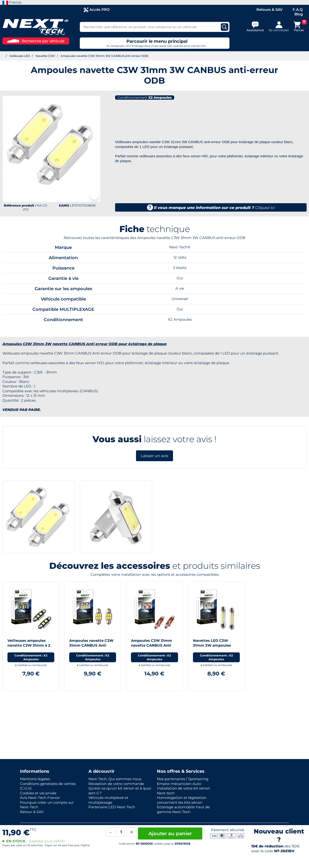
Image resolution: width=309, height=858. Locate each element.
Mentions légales (35, 779)
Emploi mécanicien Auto (179, 783)
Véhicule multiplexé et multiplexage (108, 800)
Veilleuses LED (19, 56)
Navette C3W (45, 56)
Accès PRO (97, 9)
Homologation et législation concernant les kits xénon (181, 800)
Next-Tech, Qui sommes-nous (114, 779)
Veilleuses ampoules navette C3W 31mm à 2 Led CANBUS (28, 645)
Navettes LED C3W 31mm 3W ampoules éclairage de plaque (212, 645)
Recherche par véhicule (35, 41)
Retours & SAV (269, 9)
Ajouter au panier (170, 833)
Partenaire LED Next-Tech (111, 807)
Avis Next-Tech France (40, 797)
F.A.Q (298, 9)
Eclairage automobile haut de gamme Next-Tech (183, 809)
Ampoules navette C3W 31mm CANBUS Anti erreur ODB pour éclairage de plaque (91, 647)
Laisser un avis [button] (154, 456)
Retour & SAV (31, 811)
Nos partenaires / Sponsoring (182, 779)
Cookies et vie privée (38, 793)
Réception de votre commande (116, 783)
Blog (298, 14)
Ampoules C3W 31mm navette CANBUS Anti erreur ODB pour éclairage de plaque (151, 647)
